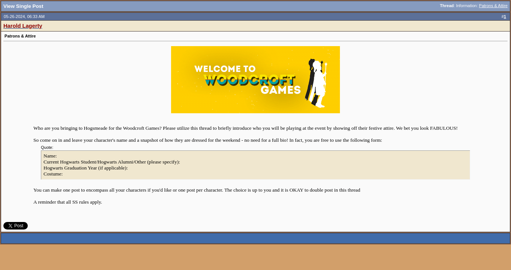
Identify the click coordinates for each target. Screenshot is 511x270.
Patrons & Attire (493, 5)
